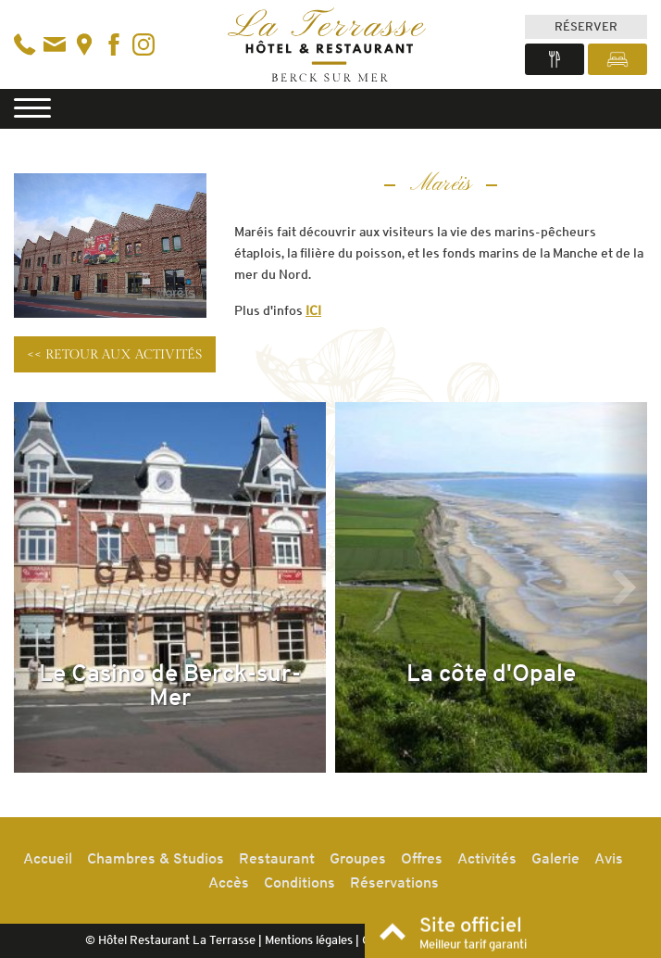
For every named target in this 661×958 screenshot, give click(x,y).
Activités (487, 858)
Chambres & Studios (155, 858)
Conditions (299, 882)
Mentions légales (309, 940)
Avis (608, 858)
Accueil (47, 858)
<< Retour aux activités (114, 354)
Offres (422, 858)
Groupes (358, 858)
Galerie (555, 858)
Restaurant (277, 858)
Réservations (394, 882)
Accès (228, 882)
